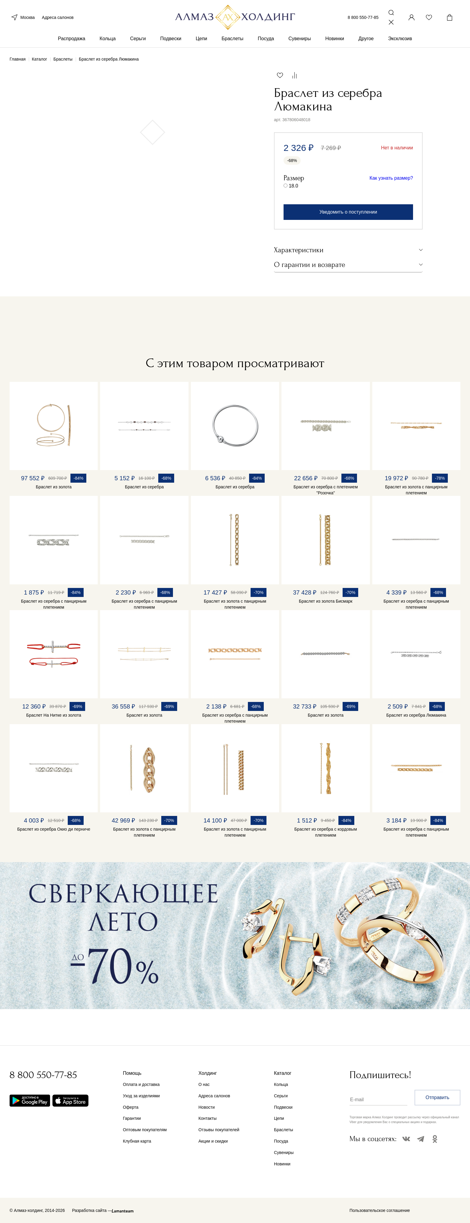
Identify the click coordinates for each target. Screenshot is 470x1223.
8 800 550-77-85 (363, 17)
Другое (366, 38)
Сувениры (299, 38)
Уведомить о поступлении (348, 211)
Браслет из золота (54, 486)
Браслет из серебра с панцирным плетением (53, 604)
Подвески (170, 38)
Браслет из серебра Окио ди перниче (53, 829)
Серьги (138, 38)
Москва (22, 17)
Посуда (266, 38)
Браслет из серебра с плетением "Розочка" (325, 489)
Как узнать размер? (391, 178)
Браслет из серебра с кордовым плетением (325, 832)
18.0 (293, 185)
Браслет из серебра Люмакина (416, 715)
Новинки (334, 38)
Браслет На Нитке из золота (53, 715)
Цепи (201, 38)
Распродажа (71, 38)
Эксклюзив (400, 38)
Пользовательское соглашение (380, 1210)
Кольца (108, 38)
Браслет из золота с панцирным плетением (416, 489)
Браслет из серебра (144, 486)
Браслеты (232, 38)
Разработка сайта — (92, 1210)
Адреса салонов (58, 17)
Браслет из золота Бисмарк (325, 601)
